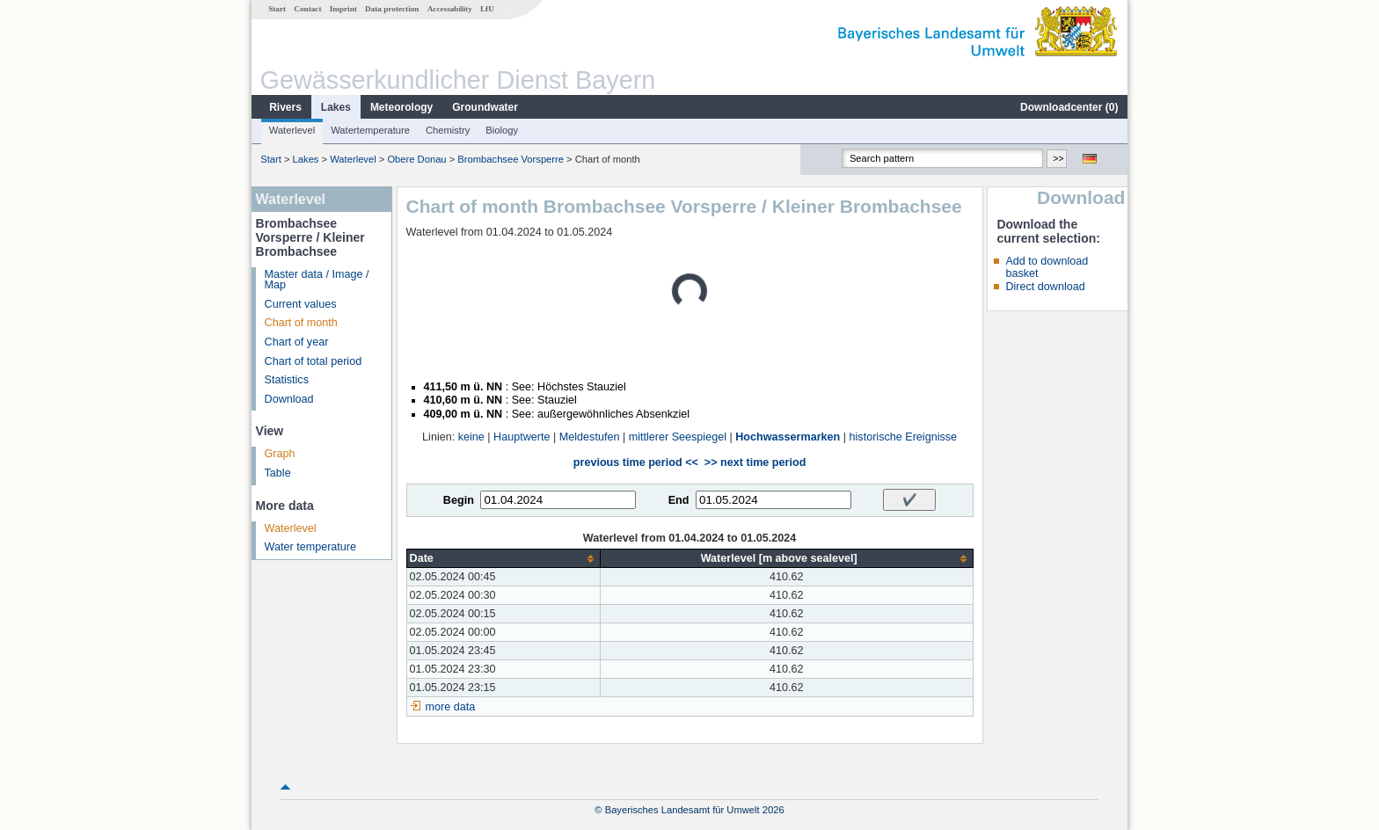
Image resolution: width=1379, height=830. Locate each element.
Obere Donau (416, 159)
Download (289, 399)
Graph (280, 454)
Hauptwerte (521, 437)
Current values (301, 304)
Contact (307, 8)
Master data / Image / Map (317, 280)
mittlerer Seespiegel (677, 437)
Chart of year (297, 342)
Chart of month (301, 323)
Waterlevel (292, 130)
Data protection (392, 8)
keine (471, 437)
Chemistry (448, 130)
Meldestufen (589, 437)
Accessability (449, 8)
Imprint (343, 8)
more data (451, 707)
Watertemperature (370, 130)
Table (278, 473)
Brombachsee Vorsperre (510, 159)
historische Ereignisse (904, 437)
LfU (487, 8)
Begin (458, 500)
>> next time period (755, 462)
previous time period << (635, 462)
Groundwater (485, 107)
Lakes (336, 107)
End (679, 500)
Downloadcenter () (1069, 107)
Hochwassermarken (787, 437)
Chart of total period (313, 361)
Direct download (1044, 286)
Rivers (285, 107)
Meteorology (401, 107)
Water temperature (311, 547)
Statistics (287, 380)
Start (277, 8)
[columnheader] (503, 559)
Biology (501, 130)
